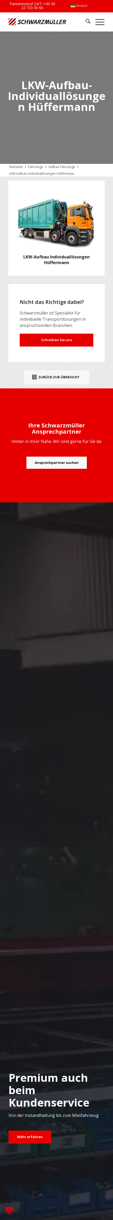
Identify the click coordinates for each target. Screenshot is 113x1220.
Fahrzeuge (35, 167)
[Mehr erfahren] (30, 1137)
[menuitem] (79, 5)
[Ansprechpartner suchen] (56, 463)
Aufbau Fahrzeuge (61, 167)
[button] (9, 1210)
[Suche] (85, 22)
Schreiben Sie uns (56, 339)
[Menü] (97, 22)
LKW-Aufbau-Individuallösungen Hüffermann (41, 173)
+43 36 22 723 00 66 (38, 5)
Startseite (16, 167)
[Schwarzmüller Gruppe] (37, 22)
